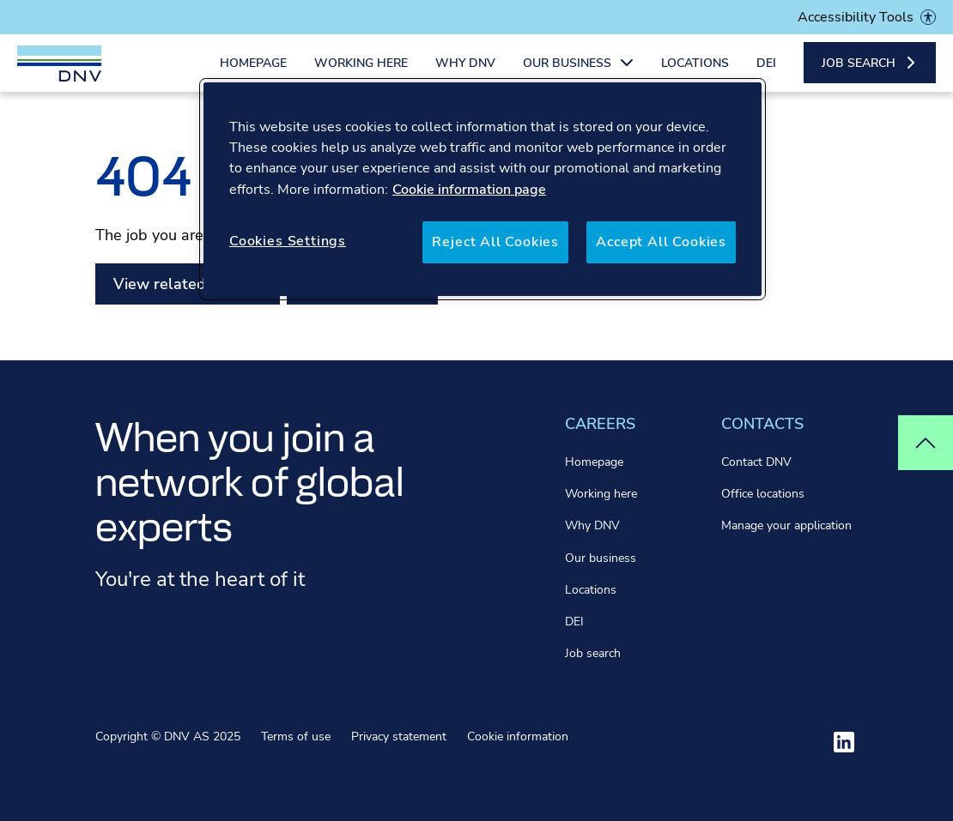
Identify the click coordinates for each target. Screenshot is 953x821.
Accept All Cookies (661, 241)
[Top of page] (925, 442)
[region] (482, 189)
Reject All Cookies (495, 241)
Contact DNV (756, 462)
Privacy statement (398, 736)
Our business (600, 558)
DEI (766, 75)
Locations (695, 75)
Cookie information (517, 736)
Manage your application (786, 525)
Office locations (762, 494)
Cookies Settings (287, 241)
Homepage (253, 75)
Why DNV (465, 75)
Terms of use (296, 736)
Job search (593, 653)
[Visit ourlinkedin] (844, 742)
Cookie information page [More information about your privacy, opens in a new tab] (469, 189)
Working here (361, 75)
